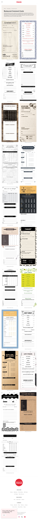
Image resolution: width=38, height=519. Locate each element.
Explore (23, 499)
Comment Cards (14, 8)
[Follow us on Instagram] (19, 517)
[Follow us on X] (22, 517)
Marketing (9, 8)
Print (14, 499)
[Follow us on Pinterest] (25, 517)
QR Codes (26, 492)
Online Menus (20, 492)
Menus (5, 8)
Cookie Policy (7, 512)
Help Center (18, 499)
